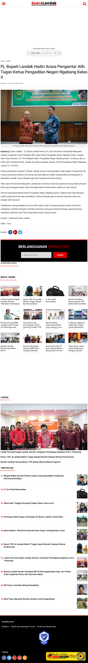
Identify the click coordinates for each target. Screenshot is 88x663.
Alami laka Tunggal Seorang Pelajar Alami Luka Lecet (29, 503)
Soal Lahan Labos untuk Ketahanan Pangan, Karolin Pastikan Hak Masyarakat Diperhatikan (76, 351)
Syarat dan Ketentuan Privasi (23, 626)
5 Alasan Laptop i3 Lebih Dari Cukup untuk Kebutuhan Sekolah (76, 326)
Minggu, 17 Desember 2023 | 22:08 (12, 83)
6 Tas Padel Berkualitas (51, 300)
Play (80, 656)
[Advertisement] (44, 27)
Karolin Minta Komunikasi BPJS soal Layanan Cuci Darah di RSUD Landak (54, 327)
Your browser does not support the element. (44, 53)
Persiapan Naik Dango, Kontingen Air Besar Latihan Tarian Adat (33, 517)
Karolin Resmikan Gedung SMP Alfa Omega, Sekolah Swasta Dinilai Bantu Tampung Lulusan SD (32, 350)
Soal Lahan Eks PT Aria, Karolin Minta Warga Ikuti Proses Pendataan (54, 349)
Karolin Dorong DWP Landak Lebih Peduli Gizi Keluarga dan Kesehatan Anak (9, 326)
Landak (8, 61)
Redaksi (5, 626)
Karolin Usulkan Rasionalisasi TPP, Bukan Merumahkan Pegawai (77, 302)
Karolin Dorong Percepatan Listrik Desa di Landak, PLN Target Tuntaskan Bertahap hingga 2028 (32, 328)
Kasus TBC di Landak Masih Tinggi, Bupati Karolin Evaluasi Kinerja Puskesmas (32, 302)
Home (2, 61)
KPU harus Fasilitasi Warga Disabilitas (21, 585)
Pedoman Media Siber (46, 626)
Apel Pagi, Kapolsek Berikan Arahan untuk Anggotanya (29, 599)
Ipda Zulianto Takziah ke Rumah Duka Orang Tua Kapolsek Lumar (34, 530)
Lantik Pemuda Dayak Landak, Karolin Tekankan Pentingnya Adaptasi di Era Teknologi (10, 303)
